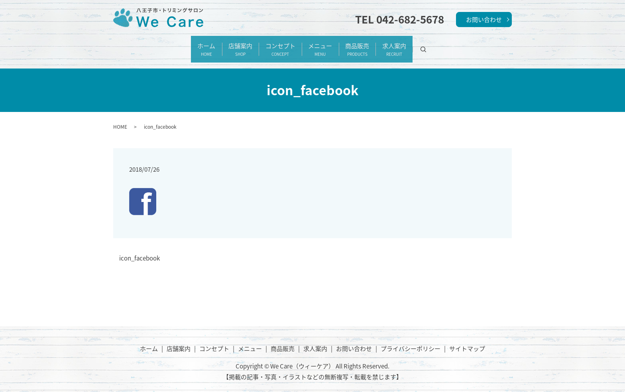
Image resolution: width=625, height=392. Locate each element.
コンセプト (276, 45)
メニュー (324, 45)
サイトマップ (467, 340)
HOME (120, 118)
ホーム (185, 45)
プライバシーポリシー (410, 340)
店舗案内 (228, 45)
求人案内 (415, 45)
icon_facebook (139, 250)
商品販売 (370, 45)
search (454, 45)
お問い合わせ (484, 19)
